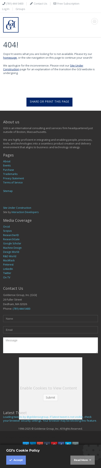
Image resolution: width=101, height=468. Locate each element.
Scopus (7, 231)
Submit (50, 397)
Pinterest (8, 264)
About (6, 161)
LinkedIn (8, 269)
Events (7, 165)
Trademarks (10, 174)
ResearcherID (11, 235)
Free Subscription (68, 3)
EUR (59, 437)
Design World (11, 252)
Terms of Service (13, 182)
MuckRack (9, 260)
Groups (20, 9)
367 (41, 437)
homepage (10, 57)
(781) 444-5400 (14, 3)
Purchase (8, 170)
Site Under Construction (17, 208)
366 (53, 437)
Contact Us (40, 3)
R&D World (9, 256)
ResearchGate (11, 239)
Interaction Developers (25, 212)
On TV (6, 277)
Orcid (6, 226)
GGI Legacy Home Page (17, 437)
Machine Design (12, 248)
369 (34, 437)
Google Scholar (12, 243)
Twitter (7, 273)
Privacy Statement (13, 178)
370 (47, 437)
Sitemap (8, 191)
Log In (5, 9)
